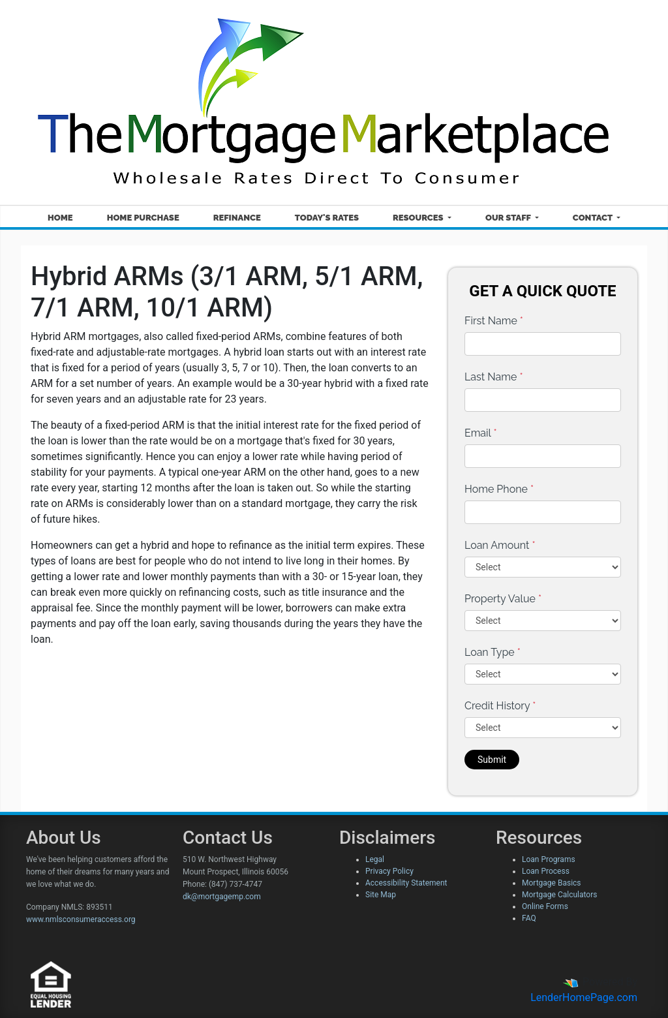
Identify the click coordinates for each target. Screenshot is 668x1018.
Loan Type (492, 652)
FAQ (529, 918)
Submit (492, 759)
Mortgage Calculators (559, 894)
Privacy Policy (389, 871)
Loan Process (545, 871)
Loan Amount (500, 545)
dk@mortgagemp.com (222, 896)
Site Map (380, 894)
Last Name (493, 377)
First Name (493, 321)
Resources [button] (419, 218)
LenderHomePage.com (583, 997)
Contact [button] (594, 218)
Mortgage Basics (551, 882)
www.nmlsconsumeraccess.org (81, 919)
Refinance (237, 218)
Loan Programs (548, 859)
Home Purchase (143, 218)
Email (480, 433)
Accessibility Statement (406, 882)
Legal (374, 859)
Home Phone (499, 489)
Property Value (502, 599)
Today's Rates (327, 218)
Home (60, 218)
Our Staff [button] (509, 218)
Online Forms (545, 906)
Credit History (500, 706)
